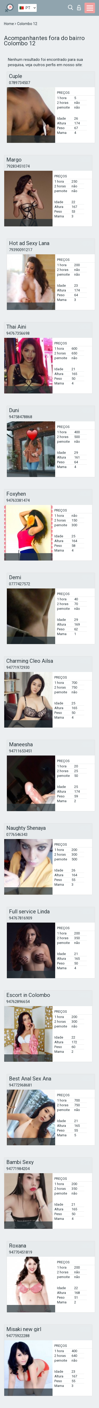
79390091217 (20, 249)
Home (9, 24)
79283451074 (18, 166)
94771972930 (18, 667)
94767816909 (20, 918)
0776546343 (16, 834)
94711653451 (20, 751)
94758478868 (20, 417)
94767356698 (18, 333)
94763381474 (18, 500)
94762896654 (18, 1001)
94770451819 (20, 1252)
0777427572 (19, 584)
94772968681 (20, 1085)
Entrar (79, 8)
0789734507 (19, 82)
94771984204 (18, 1168)
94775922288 (18, 1335)
